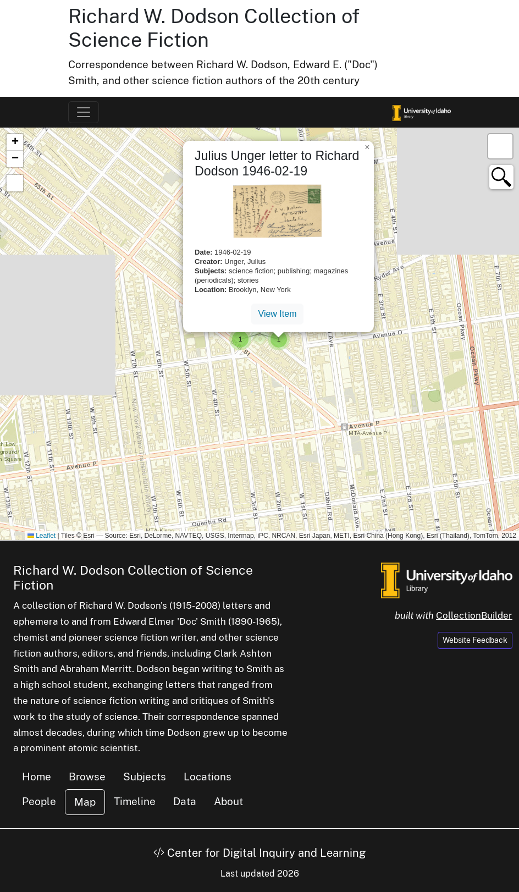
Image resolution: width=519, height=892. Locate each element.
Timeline (135, 801)
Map (85, 802)
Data (184, 801)
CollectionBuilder (474, 615)
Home (36, 776)
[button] (259, 334)
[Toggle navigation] (83, 112)
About (228, 801)
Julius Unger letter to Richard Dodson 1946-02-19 (277, 163)
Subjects (144, 776)
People (39, 801)
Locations (207, 776)
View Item (277, 313)
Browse (87, 776)
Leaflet (41, 535)
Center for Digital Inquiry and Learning (259, 853)
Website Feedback (475, 640)
